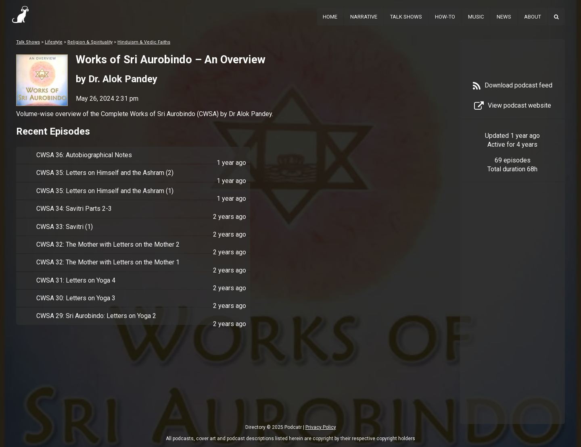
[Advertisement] (512, 315)
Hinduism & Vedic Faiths (143, 42)
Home (330, 17)
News (504, 17)
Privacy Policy (320, 427)
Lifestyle (54, 42)
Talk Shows (406, 17)
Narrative (363, 17)
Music (476, 17)
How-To (445, 17)
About (532, 17)
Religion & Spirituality (90, 42)
